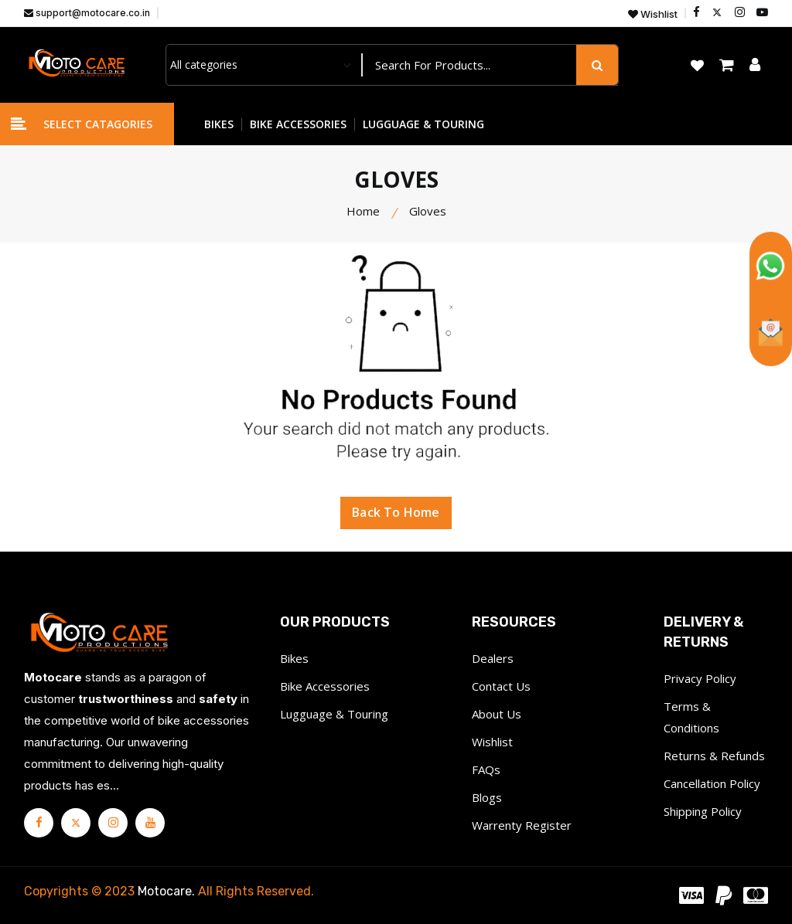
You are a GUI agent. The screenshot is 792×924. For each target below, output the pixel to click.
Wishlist (653, 14)
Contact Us (501, 686)
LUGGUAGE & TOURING (423, 124)
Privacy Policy (700, 678)
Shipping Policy (703, 811)
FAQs (486, 769)
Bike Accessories (325, 686)
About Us (496, 714)
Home (363, 211)
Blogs (487, 797)
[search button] (597, 65)
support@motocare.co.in (87, 13)
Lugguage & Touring (334, 714)
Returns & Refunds (714, 755)
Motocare (165, 891)
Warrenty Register (522, 825)
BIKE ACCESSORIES (298, 124)
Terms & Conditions (691, 716)
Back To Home (395, 513)
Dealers (493, 658)
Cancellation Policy (712, 783)
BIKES (219, 124)
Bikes (294, 658)
